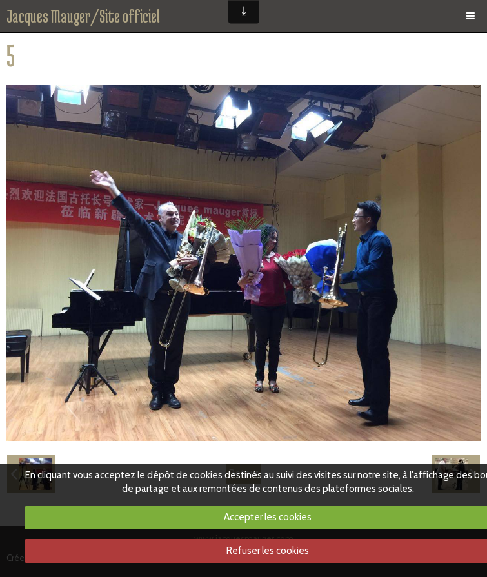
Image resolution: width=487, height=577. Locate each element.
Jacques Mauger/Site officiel (83, 16)
